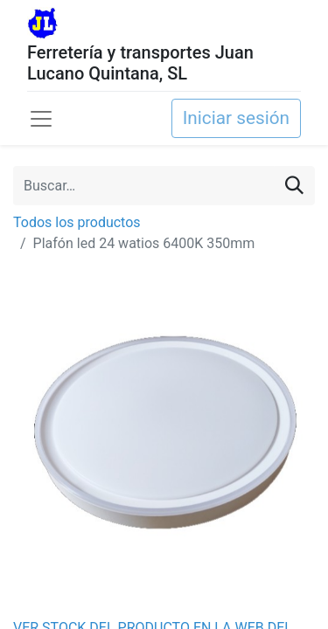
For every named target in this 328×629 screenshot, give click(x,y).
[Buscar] (294, 185)
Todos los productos (77, 222)
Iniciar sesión (236, 117)
